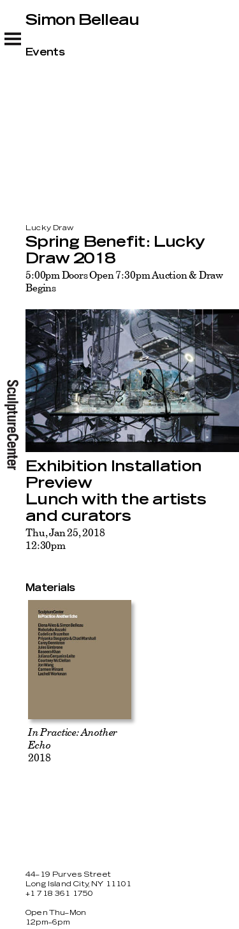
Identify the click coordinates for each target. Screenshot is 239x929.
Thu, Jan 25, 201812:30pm (65, 538)
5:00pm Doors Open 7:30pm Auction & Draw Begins (124, 281)
